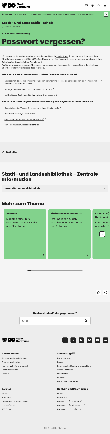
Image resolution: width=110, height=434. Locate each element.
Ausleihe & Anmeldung (66, 14)
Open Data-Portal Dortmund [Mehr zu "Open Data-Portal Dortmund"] (15, 401)
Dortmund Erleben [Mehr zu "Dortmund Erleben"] (10, 370)
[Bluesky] (89, 340)
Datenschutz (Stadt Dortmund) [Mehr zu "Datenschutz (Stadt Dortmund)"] (71, 405)
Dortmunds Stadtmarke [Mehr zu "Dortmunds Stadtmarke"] (67, 381)
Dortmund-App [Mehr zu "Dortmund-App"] (64, 358)
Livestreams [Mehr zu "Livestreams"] (62, 373)
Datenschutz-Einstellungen (69, 409)
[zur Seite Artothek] (25, 234)
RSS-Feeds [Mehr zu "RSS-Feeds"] (6, 409)
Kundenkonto (63, 56)
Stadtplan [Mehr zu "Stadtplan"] (6, 397)
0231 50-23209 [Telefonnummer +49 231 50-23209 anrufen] (27, 113)
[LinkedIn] (105, 340)
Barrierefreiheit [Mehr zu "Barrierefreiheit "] (8, 405)
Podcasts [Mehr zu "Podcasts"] (61, 377)
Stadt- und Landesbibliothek (44, 14)
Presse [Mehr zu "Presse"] (60, 362)
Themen (18, 14)
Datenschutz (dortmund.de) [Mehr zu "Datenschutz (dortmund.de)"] (69, 401)
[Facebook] (65, 340)
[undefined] (102, 234)
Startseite (7, 14)
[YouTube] (97, 340)
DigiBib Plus (9, 152)
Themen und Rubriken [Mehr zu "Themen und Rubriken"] (11, 362)
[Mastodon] (81, 340)
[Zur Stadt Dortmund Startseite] (16, 5)
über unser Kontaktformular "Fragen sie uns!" (25, 119)
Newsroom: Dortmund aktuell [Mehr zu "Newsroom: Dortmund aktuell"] (15, 366)
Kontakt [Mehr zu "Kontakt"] (60, 393)
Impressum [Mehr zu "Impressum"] (62, 397)
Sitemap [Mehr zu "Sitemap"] (5, 393)
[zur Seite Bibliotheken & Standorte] (69, 234)
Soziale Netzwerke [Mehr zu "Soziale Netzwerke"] (65, 370)
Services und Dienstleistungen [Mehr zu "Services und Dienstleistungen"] (15, 358)
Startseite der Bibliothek (12, 27)
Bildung (27, 14)
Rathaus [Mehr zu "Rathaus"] (5, 373)
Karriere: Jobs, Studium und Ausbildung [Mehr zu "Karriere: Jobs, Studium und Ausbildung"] (74, 366)
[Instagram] (73, 340)
